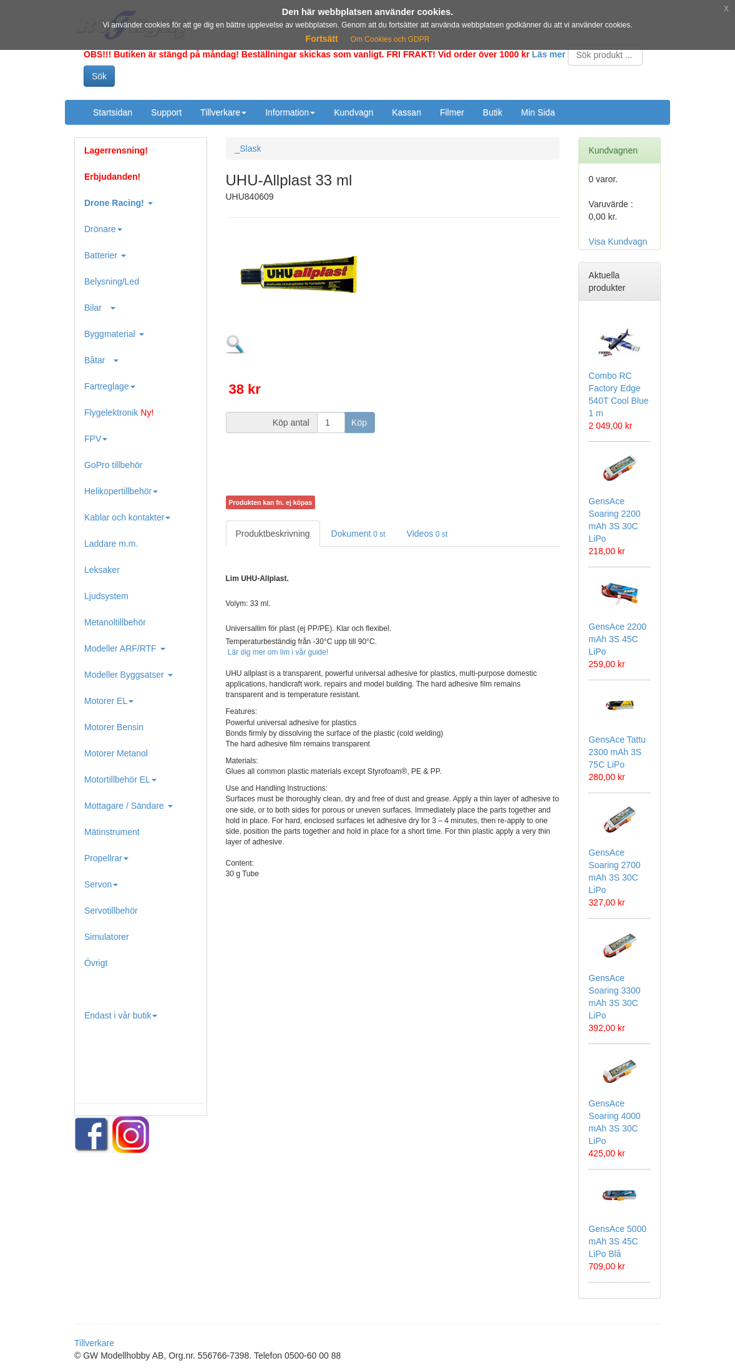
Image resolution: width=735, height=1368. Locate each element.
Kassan (406, 112)
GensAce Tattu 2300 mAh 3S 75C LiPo (617, 752)
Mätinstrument (112, 832)
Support (166, 112)
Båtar (101, 360)
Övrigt (95, 963)
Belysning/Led (111, 281)
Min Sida (538, 112)
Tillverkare (223, 112)
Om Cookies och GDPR (390, 39)
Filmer (452, 112)
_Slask (248, 149)
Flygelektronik (118, 413)
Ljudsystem (106, 596)
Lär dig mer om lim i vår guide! (278, 652)
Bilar (99, 308)
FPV (95, 439)
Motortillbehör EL (120, 779)
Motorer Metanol (116, 753)
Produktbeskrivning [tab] (273, 534)
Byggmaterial (114, 334)
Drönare (103, 229)
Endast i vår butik (120, 1015)
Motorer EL (109, 701)
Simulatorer (106, 937)
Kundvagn (353, 112)
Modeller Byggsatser (128, 675)
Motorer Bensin (114, 727)
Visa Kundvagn (617, 242)
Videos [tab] (427, 534)
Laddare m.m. (111, 544)
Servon (101, 884)
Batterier (105, 255)
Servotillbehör (111, 911)
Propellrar (106, 858)
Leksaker (102, 570)
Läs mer (549, 54)
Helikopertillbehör (121, 491)
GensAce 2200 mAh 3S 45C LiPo (617, 639)
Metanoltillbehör (115, 622)
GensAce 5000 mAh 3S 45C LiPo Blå (617, 1241)
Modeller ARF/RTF (124, 648)
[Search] (605, 55)
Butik (492, 112)
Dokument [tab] (358, 534)
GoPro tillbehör (113, 465)
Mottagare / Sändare (128, 806)
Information (290, 112)
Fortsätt (322, 39)
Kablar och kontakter (127, 517)
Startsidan (112, 112)
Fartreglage (109, 386)
